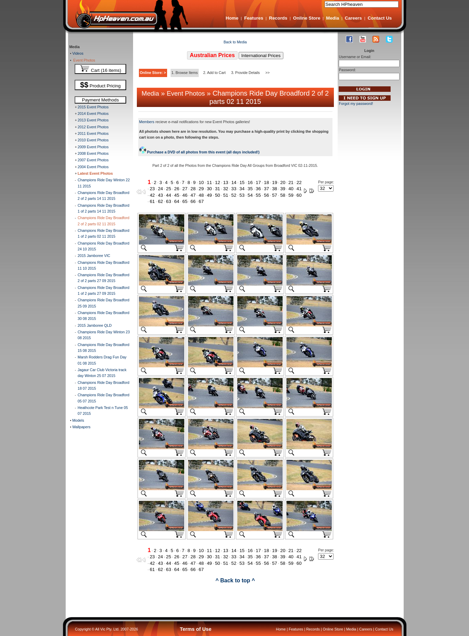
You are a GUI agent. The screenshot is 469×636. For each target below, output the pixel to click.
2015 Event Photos (93, 107)
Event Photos (83, 60)
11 (209, 182)
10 (201, 182)
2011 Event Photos (93, 133)
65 (184, 201)
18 (266, 182)
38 (274, 188)
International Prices (261, 55)
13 (225, 182)
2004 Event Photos (93, 167)
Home (232, 18)
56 (266, 195)
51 (225, 195)
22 (299, 182)
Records (278, 18)
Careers (353, 18)
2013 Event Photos (93, 120)
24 (160, 188)
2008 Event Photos (93, 153)
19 (274, 182)
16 (250, 182)
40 (291, 188)
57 (274, 195)
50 (217, 195)
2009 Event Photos (93, 147)
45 (176, 195)
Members (146, 122)
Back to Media (235, 42)
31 (217, 188)
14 (234, 182)
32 (225, 188)
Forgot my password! (356, 103)
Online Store (306, 18)
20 (282, 182)
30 (209, 188)
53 (241, 195)
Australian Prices (212, 55)
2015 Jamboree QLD (95, 325)
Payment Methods (100, 100)
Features (253, 18)
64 (176, 201)
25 (168, 188)
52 (234, 195)
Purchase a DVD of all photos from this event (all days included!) (199, 152)
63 (168, 201)
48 (201, 195)
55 (258, 195)
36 (258, 188)
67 (201, 201)
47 (193, 195)
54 (250, 195)
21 (291, 182)
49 (209, 195)
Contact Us (380, 18)
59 (291, 195)
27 (184, 188)
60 (299, 195)
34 (241, 188)
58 (282, 195)
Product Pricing (100, 85)
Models (77, 420)
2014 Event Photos (93, 113)
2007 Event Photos (93, 160)
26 (176, 188)
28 (193, 188)
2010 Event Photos (93, 140)
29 (201, 188)
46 (184, 195)
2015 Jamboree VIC (94, 256)
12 (217, 182)
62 (160, 201)
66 (193, 201)
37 (266, 188)
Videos (77, 53)
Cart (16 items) (100, 69)
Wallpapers (80, 427)
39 (282, 188)
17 (258, 182)
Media (332, 18)
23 (152, 188)
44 (168, 195)
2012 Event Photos (93, 127)
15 (241, 182)
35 (250, 188)
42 (152, 195)
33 (234, 188)
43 (160, 195)
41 (299, 188)
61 (152, 201)
